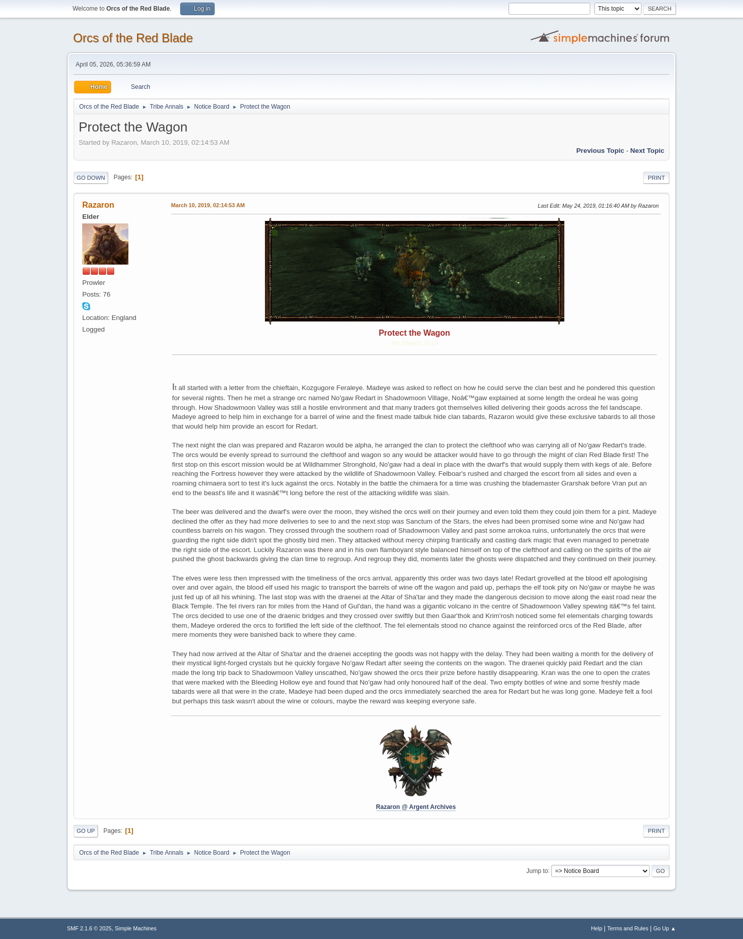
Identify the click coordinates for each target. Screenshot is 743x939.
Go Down (91, 178)
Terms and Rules (628, 928)
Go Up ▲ (664, 928)
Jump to (537, 870)
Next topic (647, 150)
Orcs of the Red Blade (133, 38)
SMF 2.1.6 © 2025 (89, 928)
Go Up (86, 831)
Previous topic (600, 150)
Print (656, 178)
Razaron (98, 205)
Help (596, 928)
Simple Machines (135, 928)
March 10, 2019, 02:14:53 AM (208, 205)
